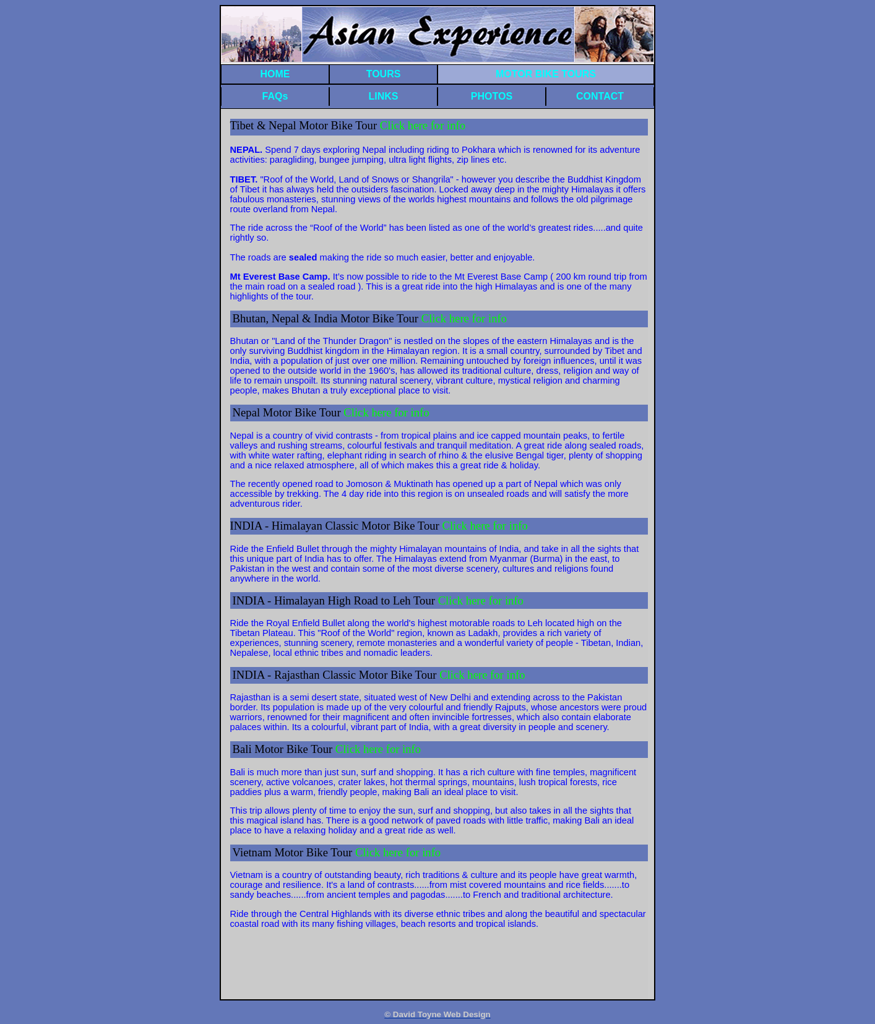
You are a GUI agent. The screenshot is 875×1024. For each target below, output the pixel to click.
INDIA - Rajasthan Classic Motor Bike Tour (336, 674)
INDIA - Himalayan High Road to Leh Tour (378, 600)
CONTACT (600, 96)
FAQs (275, 96)
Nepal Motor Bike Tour (288, 412)
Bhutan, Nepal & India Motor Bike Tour (327, 318)
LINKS (384, 96)
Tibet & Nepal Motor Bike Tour (348, 125)
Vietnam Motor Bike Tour (294, 852)
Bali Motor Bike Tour (284, 748)
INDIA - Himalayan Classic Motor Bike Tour (336, 525)
